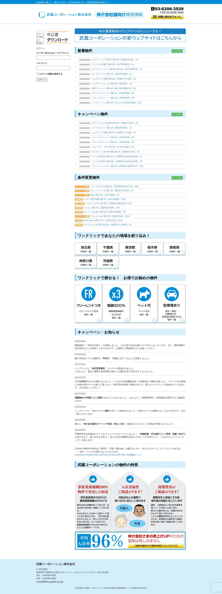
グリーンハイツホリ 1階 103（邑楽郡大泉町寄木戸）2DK (117, 166)
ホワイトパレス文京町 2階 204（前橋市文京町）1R (115, 59)
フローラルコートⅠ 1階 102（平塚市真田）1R (113, 98)
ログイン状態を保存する (51, 74)
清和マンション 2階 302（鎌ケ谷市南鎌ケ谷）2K (114, 88)
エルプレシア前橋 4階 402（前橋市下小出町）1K (114, 79)
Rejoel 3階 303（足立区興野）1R (104, 195)
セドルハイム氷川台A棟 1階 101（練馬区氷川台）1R (115, 152)
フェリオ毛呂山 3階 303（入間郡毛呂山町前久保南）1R (117, 156)
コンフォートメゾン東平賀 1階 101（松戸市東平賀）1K (117, 69)
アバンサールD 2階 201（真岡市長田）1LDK (109, 216)
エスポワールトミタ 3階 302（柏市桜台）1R (112, 83)
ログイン (41, 79)
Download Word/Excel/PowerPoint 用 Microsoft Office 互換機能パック (108, 454)
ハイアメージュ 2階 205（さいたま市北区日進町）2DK (116, 102)
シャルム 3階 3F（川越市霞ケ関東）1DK (101, 208)
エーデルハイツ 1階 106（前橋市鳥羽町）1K (112, 74)
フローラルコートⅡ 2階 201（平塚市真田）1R (113, 93)
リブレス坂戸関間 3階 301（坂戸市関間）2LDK (104, 199)
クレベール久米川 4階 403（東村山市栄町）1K (104, 212)
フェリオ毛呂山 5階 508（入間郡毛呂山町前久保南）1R (117, 161)
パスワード (41, 63)
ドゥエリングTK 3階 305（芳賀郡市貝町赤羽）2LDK (108, 203)
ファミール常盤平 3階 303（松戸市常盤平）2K (113, 64)
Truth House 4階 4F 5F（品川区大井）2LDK (103, 220)
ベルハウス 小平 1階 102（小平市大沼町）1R (113, 147)
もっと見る (177, 51)
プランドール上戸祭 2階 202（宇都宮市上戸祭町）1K (107, 225)
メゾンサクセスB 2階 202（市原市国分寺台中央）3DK (113, 186)
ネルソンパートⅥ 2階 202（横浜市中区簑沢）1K (111, 190)
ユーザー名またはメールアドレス (52, 53)
